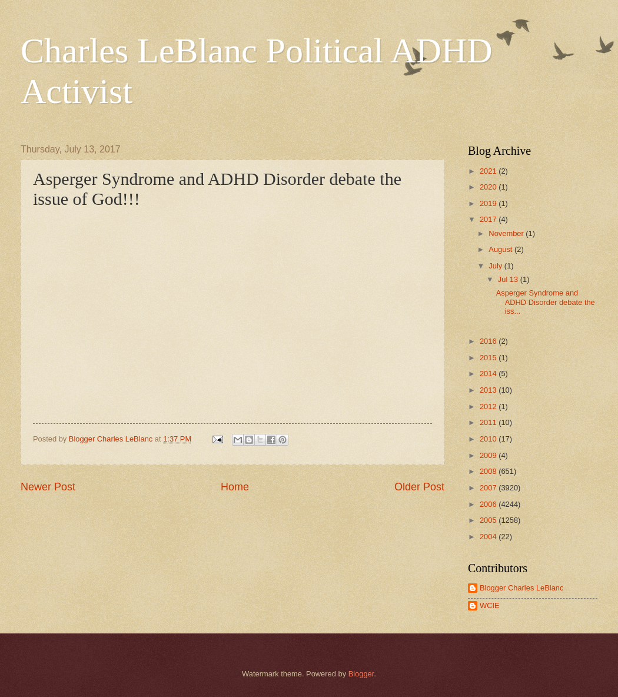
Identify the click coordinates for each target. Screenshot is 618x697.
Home (235, 487)
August (501, 249)
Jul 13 (509, 279)
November (507, 233)
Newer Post (48, 487)
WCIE (490, 605)
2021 (489, 171)
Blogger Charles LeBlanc (521, 587)
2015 (489, 357)
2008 (489, 471)
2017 (489, 219)
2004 (489, 536)
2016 (489, 341)
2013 (489, 390)
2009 (489, 455)
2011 (489, 422)
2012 (489, 406)
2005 (489, 520)
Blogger (361, 673)
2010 (489, 438)
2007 (489, 487)
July (496, 265)
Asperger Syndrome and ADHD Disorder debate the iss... (545, 302)
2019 (489, 203)
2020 (489, 186)
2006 (489, 504)
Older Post (419, 487)
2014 (489, 373)
